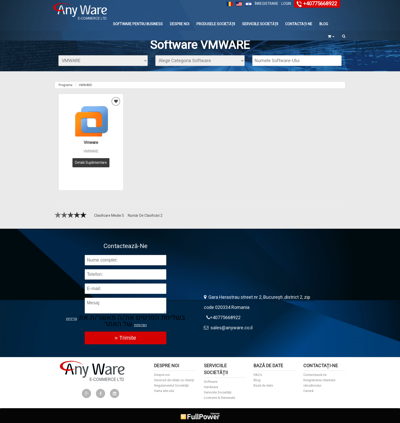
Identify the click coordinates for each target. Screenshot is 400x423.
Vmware (91, 143)
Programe (65, 85)
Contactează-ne (315, 371)
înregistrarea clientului (319, 376)
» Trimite (125, 334)
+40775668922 (320, 3)
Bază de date (263, 381)
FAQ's (258, 371)
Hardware (211, 383)
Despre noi (179, 24)
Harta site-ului (164, 387)
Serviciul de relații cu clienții (174, 376)
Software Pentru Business (138, 24)
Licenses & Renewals (219, 394)
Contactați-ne (298, 24)
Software (210, 378)
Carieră (308, 387)
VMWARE (85, 85)
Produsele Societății (215, 24)
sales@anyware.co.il (228, 324)
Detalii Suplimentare (91, 162)
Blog (323, 24)
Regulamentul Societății (171, 381)
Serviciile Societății (260, 24)
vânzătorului (312, 381)
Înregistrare (266, 3)
